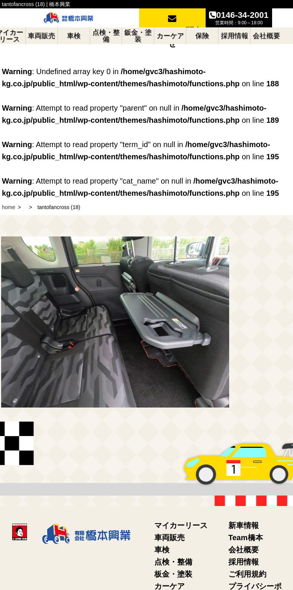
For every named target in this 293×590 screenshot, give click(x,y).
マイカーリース (180, 525)
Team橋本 (245, 537)
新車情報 (243, 525)
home (8, 207)
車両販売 (169, 537)
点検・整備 (173, 562)
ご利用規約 (247, 574)
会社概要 (243, 550)
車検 (161, 550)
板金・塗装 (173, 574)
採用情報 (243, 562)
